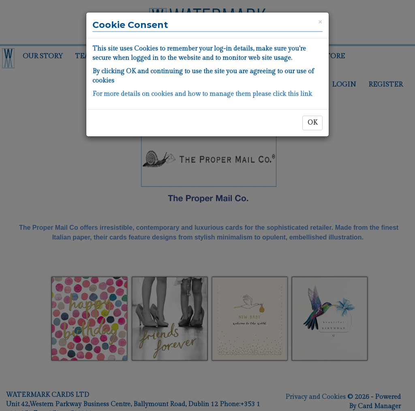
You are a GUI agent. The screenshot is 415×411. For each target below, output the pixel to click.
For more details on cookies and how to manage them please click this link (202, 94)
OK (312, 123)
